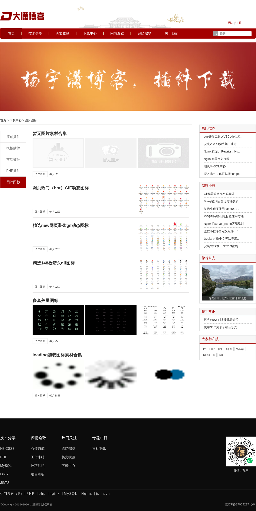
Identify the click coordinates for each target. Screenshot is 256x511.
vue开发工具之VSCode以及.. (223, 136)
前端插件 (13, 159)
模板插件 (13, 148)
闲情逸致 (117, 33)
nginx (229, 348)
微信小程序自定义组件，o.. (222, 231)
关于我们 (171, 33)
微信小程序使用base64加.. (221, 208)
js (214, 354)
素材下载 (99, 448)
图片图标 (13, 182)
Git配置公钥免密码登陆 (219, 194)
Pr (204, 348)
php (220, 348)
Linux (4, 474)
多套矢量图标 (45, 300)
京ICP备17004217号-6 (240, 500)
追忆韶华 (144, 33)
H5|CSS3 (7, 448)
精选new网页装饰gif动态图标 (61, 225)
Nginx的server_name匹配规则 (224, 223)
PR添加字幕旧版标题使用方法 (224, 216)
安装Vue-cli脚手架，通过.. (221, 144)
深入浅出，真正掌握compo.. (222, 174)
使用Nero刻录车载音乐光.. (221, 327)
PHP (212, 348)
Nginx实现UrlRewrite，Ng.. (222, 151)
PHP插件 (13, 171)
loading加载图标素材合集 (57, 355)
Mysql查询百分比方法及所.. (222, 201)
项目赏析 (38, 474)
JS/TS (5, 483)
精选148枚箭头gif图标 (54, 263)
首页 (11, 33)
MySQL (240, 348)
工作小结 (38, 457)
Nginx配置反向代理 (216, 159)
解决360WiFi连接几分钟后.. (222, 319)
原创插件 (13, 137)
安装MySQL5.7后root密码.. (222, 246)
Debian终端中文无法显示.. (221, 238)
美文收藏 (62, 33)
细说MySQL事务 (215, 166)
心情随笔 (38, 448)
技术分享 (35, 33)
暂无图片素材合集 (50, 133)
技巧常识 (38, 465)
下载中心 (90, 33)
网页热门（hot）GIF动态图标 (61, 188)
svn (221, 354)
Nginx (206, 354)
